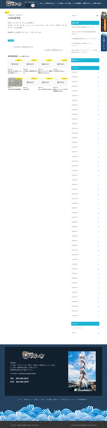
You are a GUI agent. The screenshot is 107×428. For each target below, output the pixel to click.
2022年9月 (74, 137)
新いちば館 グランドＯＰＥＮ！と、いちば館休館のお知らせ (84, 51)
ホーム (42, 3)
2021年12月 (75, 156)
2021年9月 (74, 166)
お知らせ (11, 40)
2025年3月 (74, 86)
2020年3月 (74, 236)
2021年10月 (75, 161)
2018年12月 (75, 301)
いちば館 (60, 3)
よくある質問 (77, 3)
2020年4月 (74, 231)
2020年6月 (74, 222)
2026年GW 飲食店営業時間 (83, 27)
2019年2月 (74, 292)
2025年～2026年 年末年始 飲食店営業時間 (83, 33)
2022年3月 (74, 147)
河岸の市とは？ (50, 3)
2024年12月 (75, 95)
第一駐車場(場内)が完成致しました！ (82, 44)
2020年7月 (74, 217)
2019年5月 (74, 278)
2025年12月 (75, 77)
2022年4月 (74, 142)
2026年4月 (74, 72)
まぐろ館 (67, 3)
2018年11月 (75, 306)
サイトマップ (72, 399)
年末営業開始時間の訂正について (84, 39)
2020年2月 (74, 240)
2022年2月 (74, 151)
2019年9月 (74, 259)
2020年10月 (75, 203)
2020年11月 (75, 198)
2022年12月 (75, 128)
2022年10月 (75, 133)
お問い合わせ (97, 3)
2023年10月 (75, 114)
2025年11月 (75, 81)
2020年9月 (74, 208)
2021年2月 (74, 184)
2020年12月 (75, 194)
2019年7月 (74, 269)
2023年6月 (74, 119)
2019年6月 (74, 273)
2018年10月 (75, 311)
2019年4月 (74, 283)
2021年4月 (74, 180)
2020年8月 (74, 212)
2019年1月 (74, 297)
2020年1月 (74, 245)
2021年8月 (74, 170)
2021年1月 (74, 189)
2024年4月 (74, 105)
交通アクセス (87, 3)
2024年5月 (74, 100)
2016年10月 (75, 315)
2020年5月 (74, 226)
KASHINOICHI (83, 425)
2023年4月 (74, 123)
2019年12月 (75, 250)
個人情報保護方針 (82, 399)
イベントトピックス (77, 328)
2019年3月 (74, 287)
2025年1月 (74, 91)
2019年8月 (74, 264)
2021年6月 (74, 175)
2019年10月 (75, 254)
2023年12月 (75, 109)
